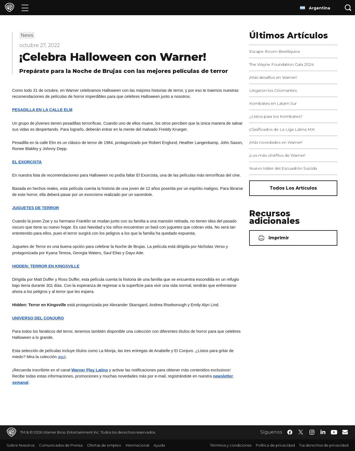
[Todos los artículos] (293, 188)
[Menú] (25, 7)
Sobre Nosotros (21, 445)
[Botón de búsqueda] (348, 7)
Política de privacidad (275, 445)
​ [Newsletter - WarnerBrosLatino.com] (345, 432)
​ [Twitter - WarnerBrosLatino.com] (301, 432)
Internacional (137, 445)
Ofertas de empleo (104, 445)
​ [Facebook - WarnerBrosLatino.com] (289, 432)
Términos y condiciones (230, 445)
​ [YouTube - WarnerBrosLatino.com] (334, 432)
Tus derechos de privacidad (323, 445)
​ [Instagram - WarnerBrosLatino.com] (312, 432)
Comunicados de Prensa (61, 445)
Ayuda (159, 445)
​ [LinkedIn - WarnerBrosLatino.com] (323, 431)
